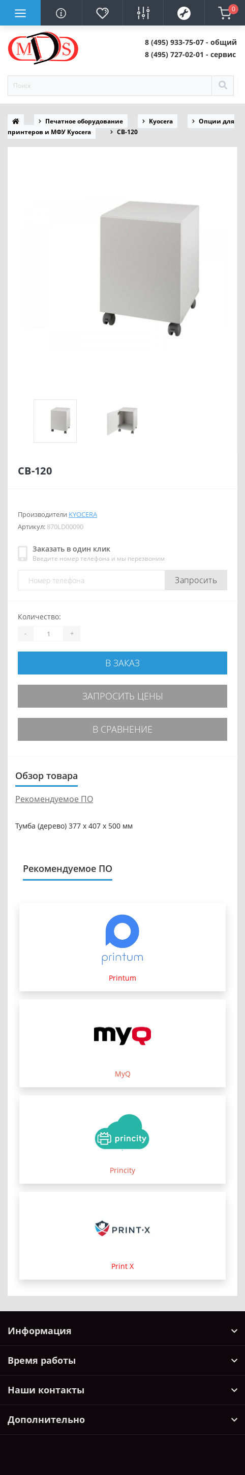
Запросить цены (122, 696)
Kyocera (161, 121)
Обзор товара (46, 775)
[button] (190, 42)
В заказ (122, 663)
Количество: (39, 616)
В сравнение (122, 729)
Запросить (196, 580)
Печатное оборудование (84, 121)
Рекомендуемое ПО (54, 799)
